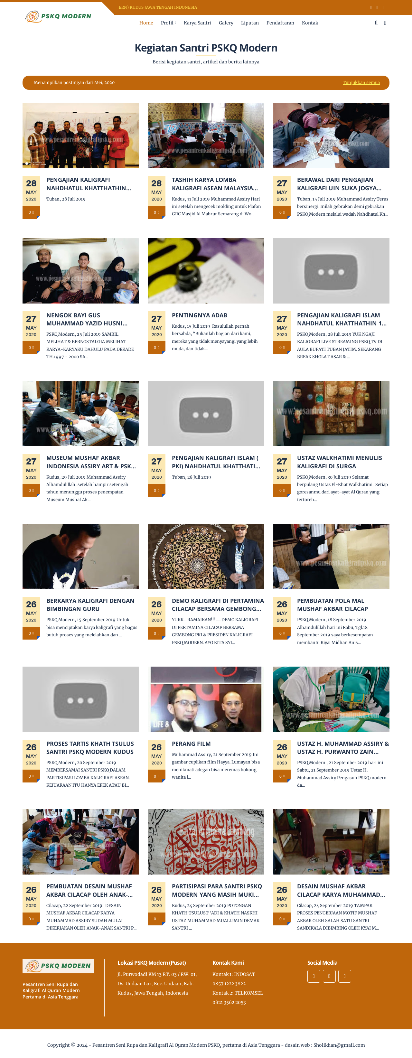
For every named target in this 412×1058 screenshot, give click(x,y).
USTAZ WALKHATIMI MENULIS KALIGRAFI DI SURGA (339, 462)
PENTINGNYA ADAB (199, 315)
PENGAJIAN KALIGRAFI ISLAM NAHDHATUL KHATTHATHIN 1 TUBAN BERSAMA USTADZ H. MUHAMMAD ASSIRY (339, 319)
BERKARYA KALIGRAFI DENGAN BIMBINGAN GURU (90, 605)
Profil (167, 23)
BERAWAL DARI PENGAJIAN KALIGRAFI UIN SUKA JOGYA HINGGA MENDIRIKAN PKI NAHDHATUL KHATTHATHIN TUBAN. (337, 184)
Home (146, 23)
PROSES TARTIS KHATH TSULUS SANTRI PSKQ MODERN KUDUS (90, 747)
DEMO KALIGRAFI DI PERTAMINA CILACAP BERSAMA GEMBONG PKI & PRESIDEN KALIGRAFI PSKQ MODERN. (218, 605)
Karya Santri (197, 23)
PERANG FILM (191, 743)
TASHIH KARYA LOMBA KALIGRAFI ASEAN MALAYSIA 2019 (212, 184)
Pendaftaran (280, 23)
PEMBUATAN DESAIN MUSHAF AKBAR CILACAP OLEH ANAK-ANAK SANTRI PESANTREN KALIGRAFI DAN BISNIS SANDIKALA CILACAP (89, 890)
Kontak (310, 23)
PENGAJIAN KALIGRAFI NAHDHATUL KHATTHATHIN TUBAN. (86, 184)
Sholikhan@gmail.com (339, 1045)
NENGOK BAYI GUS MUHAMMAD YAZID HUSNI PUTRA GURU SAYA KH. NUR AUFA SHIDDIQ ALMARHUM (86, 319)
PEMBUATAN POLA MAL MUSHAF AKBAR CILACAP (332, 605)
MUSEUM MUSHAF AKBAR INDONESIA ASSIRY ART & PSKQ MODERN (91, 462)
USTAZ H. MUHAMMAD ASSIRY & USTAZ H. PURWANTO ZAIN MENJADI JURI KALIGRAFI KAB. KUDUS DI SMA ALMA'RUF (343, 748)
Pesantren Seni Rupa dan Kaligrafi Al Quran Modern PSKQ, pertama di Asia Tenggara (186, 1045)
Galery (226, 23)
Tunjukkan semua (361, 82)
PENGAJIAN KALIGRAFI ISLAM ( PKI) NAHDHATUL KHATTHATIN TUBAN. (216, 462)
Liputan (250, 23)
